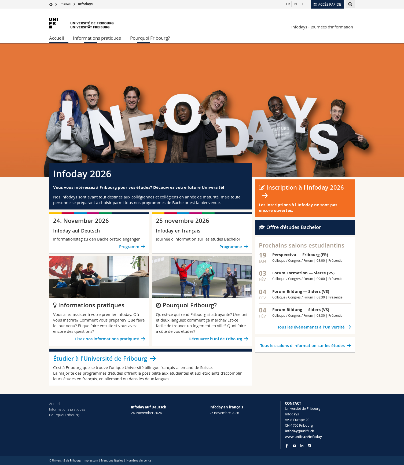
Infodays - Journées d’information (322, 26)
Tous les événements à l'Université (311, 327)
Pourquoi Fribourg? (150, 38)
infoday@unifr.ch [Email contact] (299, 431)
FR (288, 4)
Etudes (65, 4)
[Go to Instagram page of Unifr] (309, 446)
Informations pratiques (97, 38)
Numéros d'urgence (138, 460)
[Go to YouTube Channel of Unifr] (294, 446)
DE (296, 4)
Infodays (85, 4)
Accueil (56, 38)
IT (303, 4)
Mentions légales (112, 460)
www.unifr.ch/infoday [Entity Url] (303, 436)
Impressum (91, 460)
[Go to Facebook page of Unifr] (286, 445)
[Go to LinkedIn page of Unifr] (301, 446)
